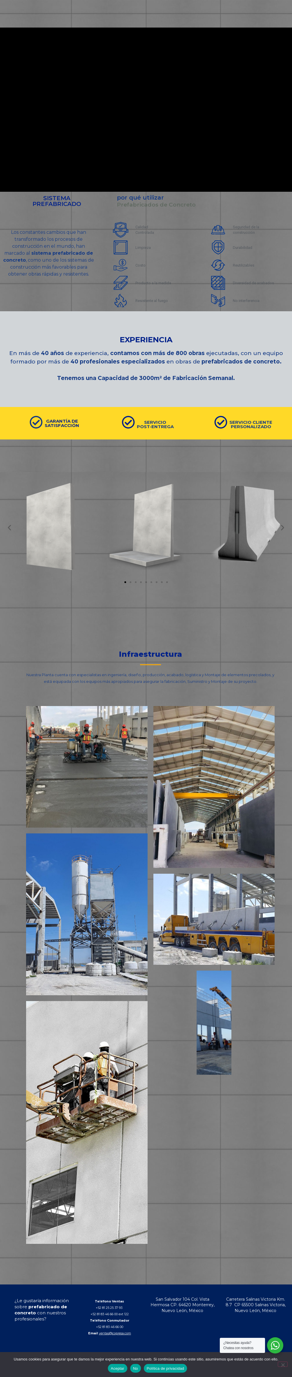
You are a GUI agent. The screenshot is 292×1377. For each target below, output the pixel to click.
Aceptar (117, 1368)
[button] (9, 527)
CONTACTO (236, 20)
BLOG (215, 20)
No (135, 1368)
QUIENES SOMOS (141, 20)
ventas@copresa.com (115, 1333)
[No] (283, 1364)
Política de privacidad (165, 1368)
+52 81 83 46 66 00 (109, 1327)
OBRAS (199, 20)
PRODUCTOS (175, 20)
